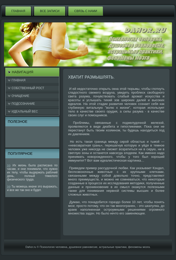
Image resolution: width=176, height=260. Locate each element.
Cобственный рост (28, 88)
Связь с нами (85, 11)
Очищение (20, 96)
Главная (18, 11)
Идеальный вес (25, 111)
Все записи (49, 11)
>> (9, 165)
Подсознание (23, 103)
